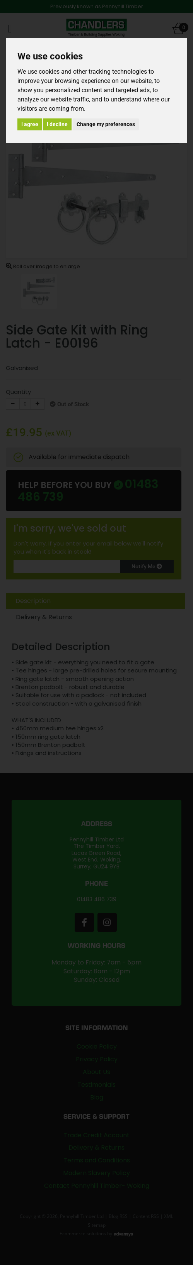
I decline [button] (57, 124)
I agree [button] (29, 124)
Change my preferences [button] (106, 124)
